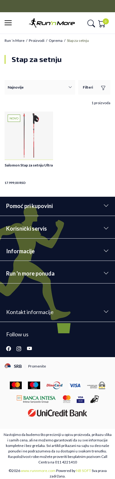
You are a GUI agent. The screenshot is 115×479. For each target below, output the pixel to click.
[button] (10, 23)
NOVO (14, 118)
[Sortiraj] (40, 87)
